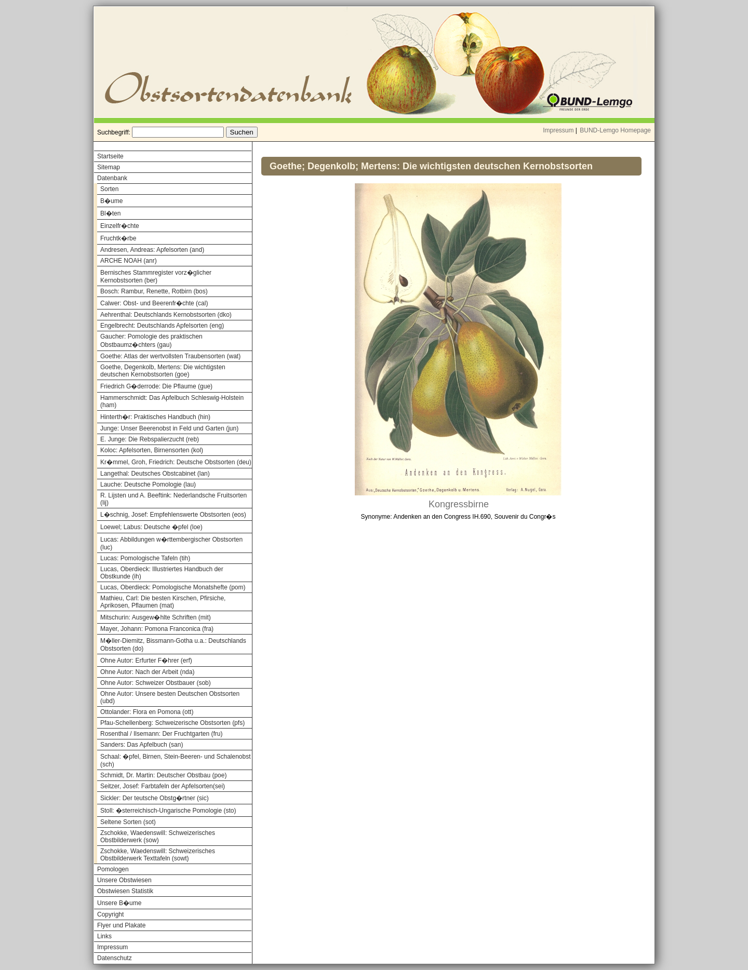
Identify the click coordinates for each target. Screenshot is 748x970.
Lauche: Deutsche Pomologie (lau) (148, 484)
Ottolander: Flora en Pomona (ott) (146, 712)
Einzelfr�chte (119, 226)
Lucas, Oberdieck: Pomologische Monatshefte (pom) (172, 587)
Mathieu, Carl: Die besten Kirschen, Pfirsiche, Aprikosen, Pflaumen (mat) (162, 602)
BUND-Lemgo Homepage (615, 130)
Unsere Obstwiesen (124, 880)
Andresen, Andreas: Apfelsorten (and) (152, 249)
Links (104, 936)
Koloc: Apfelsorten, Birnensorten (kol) (151, 450)
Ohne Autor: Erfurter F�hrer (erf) (146, 660)
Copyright (110, 914)
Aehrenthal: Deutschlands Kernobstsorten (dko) (166, 314)
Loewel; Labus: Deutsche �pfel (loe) (151, 527)
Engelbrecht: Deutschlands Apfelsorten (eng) (162, 325)
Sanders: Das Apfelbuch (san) (141, 744)
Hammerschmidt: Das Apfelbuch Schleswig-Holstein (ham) (172, 401)
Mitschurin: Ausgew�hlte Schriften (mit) (155, 617)
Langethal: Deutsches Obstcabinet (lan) (155, 473)
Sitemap (108, 167)
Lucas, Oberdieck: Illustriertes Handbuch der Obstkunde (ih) (161, 572)
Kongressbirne (459, 504)
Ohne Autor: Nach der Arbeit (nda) (147, 672)
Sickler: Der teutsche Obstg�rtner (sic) (154, 798)
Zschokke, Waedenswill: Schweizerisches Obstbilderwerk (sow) (157, 836)
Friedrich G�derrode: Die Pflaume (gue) (156, 386)
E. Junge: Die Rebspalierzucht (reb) (149, 439)
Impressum (558, 130)
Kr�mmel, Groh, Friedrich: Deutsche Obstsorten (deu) (175, 462)
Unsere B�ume (119, 903)
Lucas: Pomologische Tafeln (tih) (145, 558)
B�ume (111, 201)
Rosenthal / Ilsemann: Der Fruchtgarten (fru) (161, 733)
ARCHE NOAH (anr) (128, 260)
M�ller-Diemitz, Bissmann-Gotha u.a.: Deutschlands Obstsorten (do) (173, 644)
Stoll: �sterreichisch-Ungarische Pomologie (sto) (168, 810)
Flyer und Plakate (121, 925)
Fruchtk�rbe (118, 238)
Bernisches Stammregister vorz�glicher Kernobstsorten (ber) (155, 276)
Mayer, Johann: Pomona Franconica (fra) (156, 628)
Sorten (109, 189)
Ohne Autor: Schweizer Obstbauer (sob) (155, 682)
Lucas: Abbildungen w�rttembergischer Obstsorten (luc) (171, 543)
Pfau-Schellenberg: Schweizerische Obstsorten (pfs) (172, 722)
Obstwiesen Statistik (125, 891)
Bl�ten (110, 213)
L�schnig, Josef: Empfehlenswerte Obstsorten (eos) (173, 514)
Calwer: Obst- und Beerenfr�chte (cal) (154, 303)
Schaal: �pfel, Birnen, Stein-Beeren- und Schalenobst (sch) (175, 760)
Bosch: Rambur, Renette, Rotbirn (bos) (154, 291)
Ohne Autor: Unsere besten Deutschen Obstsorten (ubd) (169, 697)
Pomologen (113, 869)
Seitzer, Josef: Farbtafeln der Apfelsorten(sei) (162, 786)
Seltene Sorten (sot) (128, 822)
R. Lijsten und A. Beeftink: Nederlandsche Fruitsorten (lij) (173, 499)
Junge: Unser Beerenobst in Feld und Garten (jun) (169, 428)
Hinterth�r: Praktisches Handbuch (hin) (155, 417)
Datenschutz (114, 958)
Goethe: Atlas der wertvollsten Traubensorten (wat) (170, 356)
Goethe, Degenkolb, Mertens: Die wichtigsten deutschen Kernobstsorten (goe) (162, 370)
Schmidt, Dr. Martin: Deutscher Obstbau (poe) (163, 775)
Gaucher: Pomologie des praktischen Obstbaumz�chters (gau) (151, 340)
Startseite (110, 156)
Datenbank (112, 178)
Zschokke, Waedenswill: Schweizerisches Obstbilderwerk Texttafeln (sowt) (157, 854)
